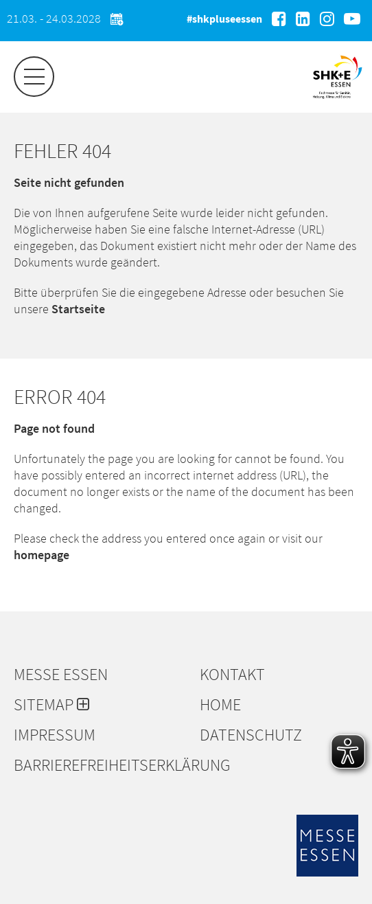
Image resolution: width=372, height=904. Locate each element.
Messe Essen (61, 674)
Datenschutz (251, 735)
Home (220, 705)
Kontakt (232, 674)
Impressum (54, 735)
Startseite (78, 309)
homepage (41, 555)
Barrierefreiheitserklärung (100, 765)
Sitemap (51, 705)
